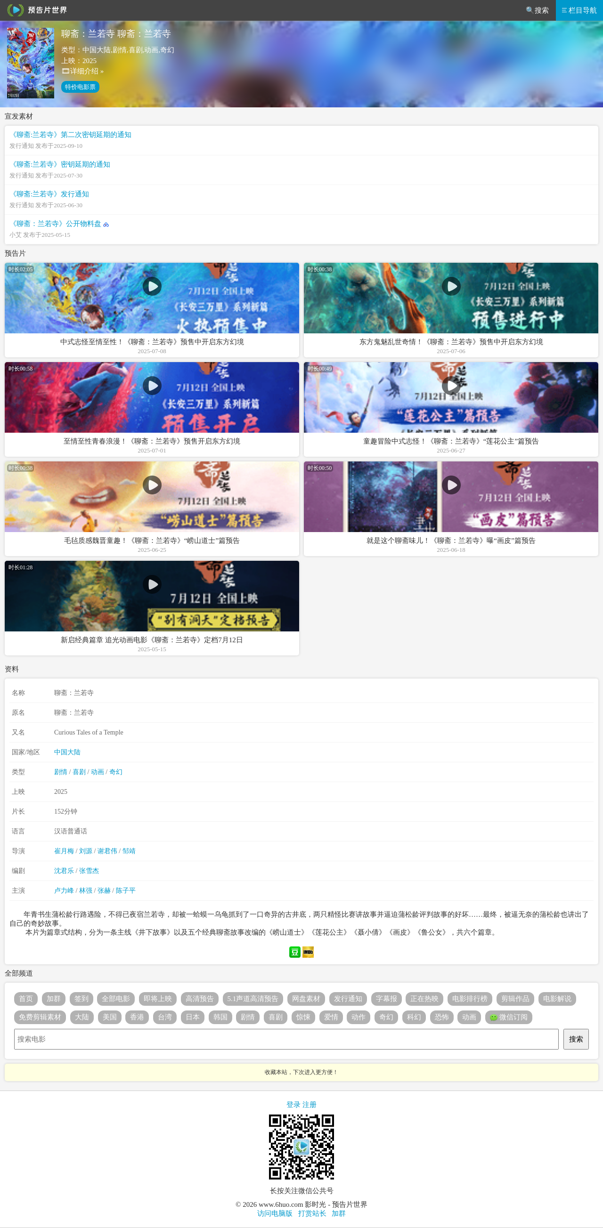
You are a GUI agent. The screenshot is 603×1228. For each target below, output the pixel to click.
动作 (358, 1017)
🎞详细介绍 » (82, 71)
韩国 (220, 1017)
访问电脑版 (275, 1213)
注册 (309, 1104)
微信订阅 (509, 1017)
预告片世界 (35, 10)
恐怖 (442, 1017)
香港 (137, 1017)
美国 (110, 1017)
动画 (97, 772)
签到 (81, 998)
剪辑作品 (515, 998)
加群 (54, 998)
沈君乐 (64, 870)
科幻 (414, 1017)
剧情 (60, 772)
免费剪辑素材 (40, 1017)
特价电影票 (80, 86)
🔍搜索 (537, 10)
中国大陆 (67, 752)
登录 (293, 1104)
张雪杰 (89, 870)
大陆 (82, 1017)
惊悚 (303, 1017)
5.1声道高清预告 (253, 998)
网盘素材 (306, 998)
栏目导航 (579, 10)
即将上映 (158, 998)
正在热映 (424, 998)
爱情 (331, 1017)
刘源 (85, 851)
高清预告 (200, 998)
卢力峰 (64, 890)
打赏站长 (312, 1213)
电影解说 (557, 998)
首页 (26, 998)
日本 (193, 1017)
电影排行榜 (470, 998)
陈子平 (126, 890)
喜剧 (79, 772)
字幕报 (386, 998)
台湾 (165, 1017)
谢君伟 (107, 851)
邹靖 (129, 851)
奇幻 (115, 772)
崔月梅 (64, 851)
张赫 (104, 890)
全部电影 (116, 998)
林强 (85, 890)
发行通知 (348, 998)
